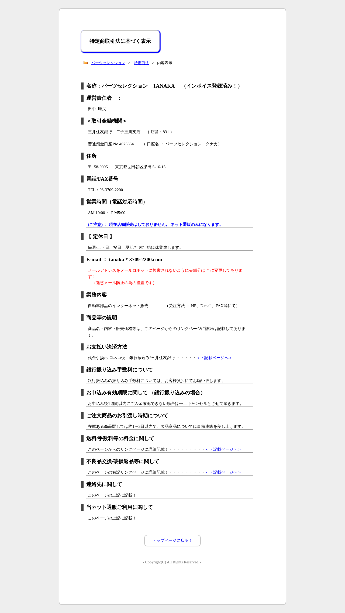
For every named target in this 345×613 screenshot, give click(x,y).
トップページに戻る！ (172, 540)
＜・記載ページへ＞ (214, 357)
